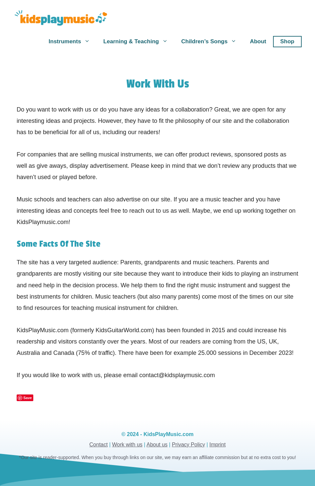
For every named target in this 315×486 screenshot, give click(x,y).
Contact (98, 444)
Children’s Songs (212, 41)
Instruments (73, 41)
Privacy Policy (188, 444)
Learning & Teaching (138, 41)
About (258, 41)
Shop (287, 41)
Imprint (217, 444)
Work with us (127, 444)
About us (157, 444)
